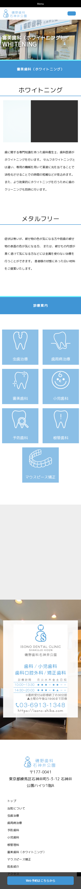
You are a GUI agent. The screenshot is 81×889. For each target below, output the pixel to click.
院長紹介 (13, 866)
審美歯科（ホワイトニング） (26, 852)
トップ (11, 801)
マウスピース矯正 (19, 859)
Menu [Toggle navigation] (40, 4)
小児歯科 (13, 837)
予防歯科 (13, 830)
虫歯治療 (13, 816)
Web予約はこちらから (40, 881)
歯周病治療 (14, 823)
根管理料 (13, 845)
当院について (16, 808)
